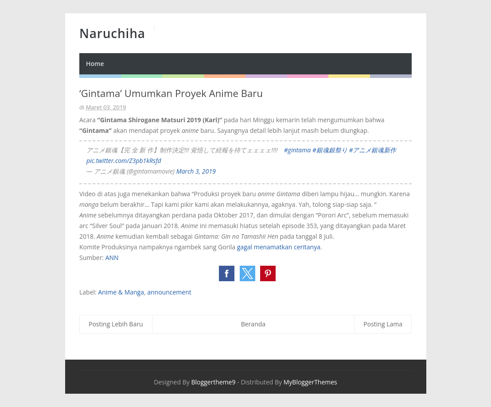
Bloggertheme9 (213, 382)
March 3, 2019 (196, 171)
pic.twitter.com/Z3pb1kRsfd (123, 160)
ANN (112, 257)
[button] (226, 273)
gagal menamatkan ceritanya (278, 247)
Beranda (253, 324)
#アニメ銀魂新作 (372, 150)
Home (95, 63)
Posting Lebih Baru (116, 324)
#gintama (297, 150)
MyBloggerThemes (310, 382)
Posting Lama (382, 324)
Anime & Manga (121, 292)
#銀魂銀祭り (329, 150)
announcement (169, 292)
